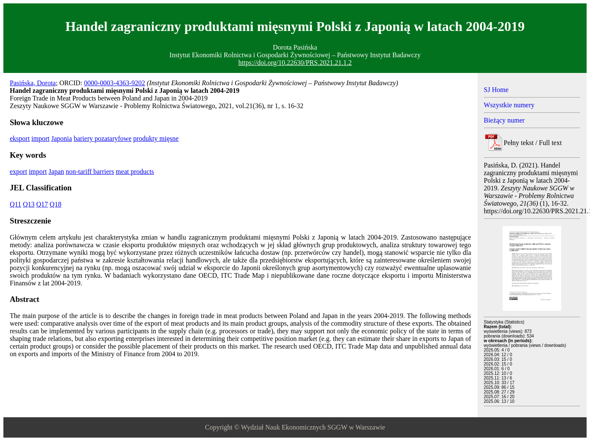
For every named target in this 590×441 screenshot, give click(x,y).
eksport (20, 138)
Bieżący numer (504, 120)
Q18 (56, 204)
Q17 (42, 204)
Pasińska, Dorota (33, 83)
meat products (135, 171)
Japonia (61, 138)
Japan (56, 171)
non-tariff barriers (90, 171)
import (40, 138)
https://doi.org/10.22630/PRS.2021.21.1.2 (295, 62)
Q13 (29, 204)
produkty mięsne (156, 138)
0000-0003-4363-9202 (114, 83)
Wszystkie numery (509, 105)
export (18, 171)
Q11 (15, 204)
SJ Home (496, 89)
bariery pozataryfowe (102, 138)
